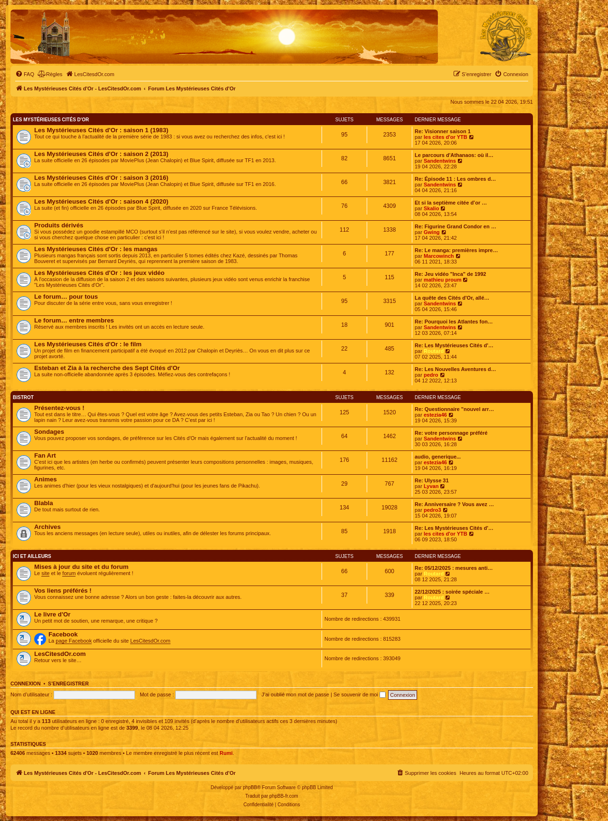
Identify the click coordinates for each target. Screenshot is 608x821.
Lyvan (431, 486)
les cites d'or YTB (445, 137)
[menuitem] (24, 74)
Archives (47, 526)
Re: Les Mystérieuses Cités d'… (454, 345)
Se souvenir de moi (359, 694)
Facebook (63, 634)
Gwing (432, 232)
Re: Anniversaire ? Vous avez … (454, 504)
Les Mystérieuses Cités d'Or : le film (88, 344)
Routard (434, 351)
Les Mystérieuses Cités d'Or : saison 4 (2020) (101, 201)
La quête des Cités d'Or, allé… (452, 298)
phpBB (250, 787)
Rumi (226, 753)
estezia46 (435, 415)
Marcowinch (439, 256)
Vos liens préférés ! (63, 590)
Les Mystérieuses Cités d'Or (51, 119)
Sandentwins (440, 161)
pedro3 (432, 510)
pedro (431, 375)
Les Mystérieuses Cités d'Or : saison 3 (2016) (101, 177)
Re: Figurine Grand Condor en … (455, 226)
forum (69, 573)
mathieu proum (442, 280)
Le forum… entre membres (74, 320)
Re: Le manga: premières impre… (456, 250)
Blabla (43, 503)
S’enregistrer (68, 683)
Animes (45, 479)
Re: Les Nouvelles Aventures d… (455, 369)
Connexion (25, 683)
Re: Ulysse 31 (432, 480)
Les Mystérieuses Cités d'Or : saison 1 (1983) (101, 130)
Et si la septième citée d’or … (451, 202)
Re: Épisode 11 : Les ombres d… (455, 179)
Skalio (431, 208)
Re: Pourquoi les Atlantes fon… (454, 321)
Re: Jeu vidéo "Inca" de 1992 (450, 274)
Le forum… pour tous (66, 296)
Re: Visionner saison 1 (443, 131)
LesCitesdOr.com (150, 641)
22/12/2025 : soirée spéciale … (452, 592)
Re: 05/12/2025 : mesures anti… (454, 568)
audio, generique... (438, 456)
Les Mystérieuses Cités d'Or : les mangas (96, 249)
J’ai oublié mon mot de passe (295, 694)
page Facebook (74, 641)
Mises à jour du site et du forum (81, 566)
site (45, 573)
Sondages (49, 431)
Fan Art (45, 455)
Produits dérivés (58, 225)
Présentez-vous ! (59, 407)
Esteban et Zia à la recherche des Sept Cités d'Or (107, 367)
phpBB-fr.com (283, 796)
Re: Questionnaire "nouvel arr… (454, 409)
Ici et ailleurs (32, 556)
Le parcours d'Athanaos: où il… (454, 155)
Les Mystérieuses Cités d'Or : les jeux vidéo (99, 272)
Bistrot (23, 397)
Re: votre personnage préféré (451, 433)
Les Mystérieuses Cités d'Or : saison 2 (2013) (101, 153)
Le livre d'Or (52, 614)
